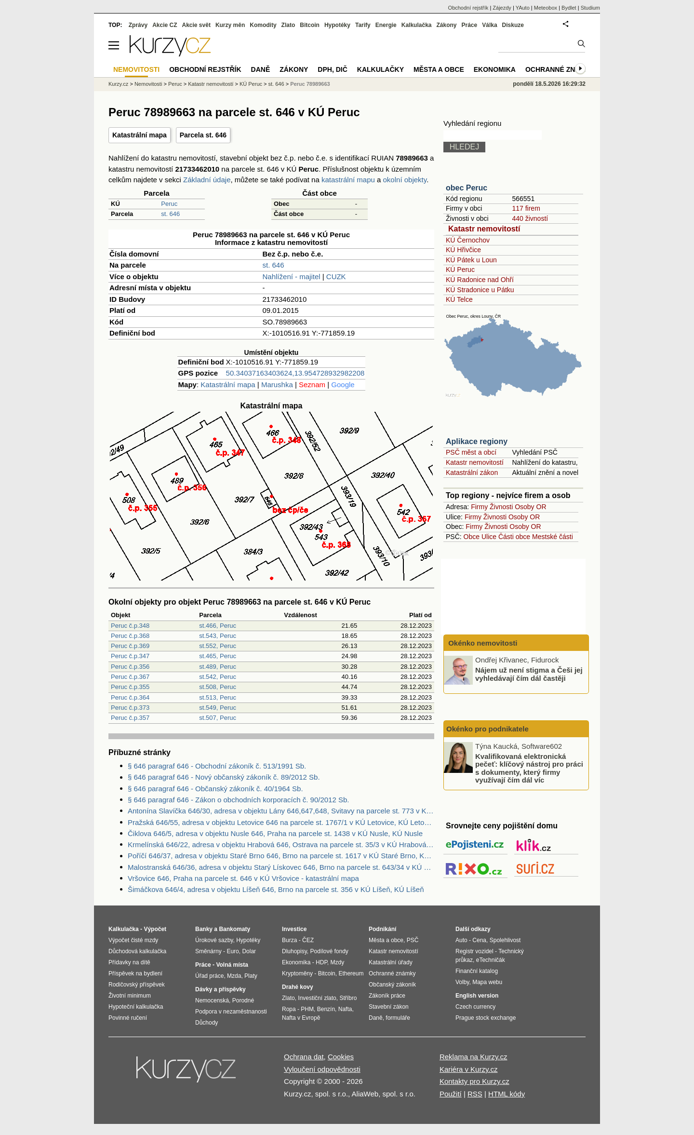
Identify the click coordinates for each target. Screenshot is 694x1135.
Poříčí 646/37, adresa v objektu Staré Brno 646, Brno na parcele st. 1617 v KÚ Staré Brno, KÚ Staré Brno (281, 855)
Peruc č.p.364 (130, 697)
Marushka (277, 384)
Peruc (169, 203)
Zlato (288, 25)
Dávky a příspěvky (220, 989)
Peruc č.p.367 (130, 676)
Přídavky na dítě (129, 962)
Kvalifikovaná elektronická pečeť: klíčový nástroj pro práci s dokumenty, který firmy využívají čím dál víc (529, 768)
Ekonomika (495, 69)
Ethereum (350, 973)
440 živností (530, 218)
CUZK (336, 276)
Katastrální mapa (139, 135)
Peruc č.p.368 (130, 635)
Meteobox (545, 8)
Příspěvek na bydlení (135, 973)
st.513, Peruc (217, 697)
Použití (451, 1094)
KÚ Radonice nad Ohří (480, 280)
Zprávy (138, 25)
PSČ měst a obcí (471, 452)
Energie (386, 25)
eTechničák (490, 960)
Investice (294, 929)
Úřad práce (209, 976)
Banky (204, 929)
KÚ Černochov (468, 240)
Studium (590, 8)
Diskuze (513, 25)
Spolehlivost (505, 940)
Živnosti (501, 507)
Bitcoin (310, 25)
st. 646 (170, 213)
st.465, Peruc (217, 656)
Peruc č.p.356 (130, 666)
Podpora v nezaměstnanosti (231, 1011)
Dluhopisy (294, 951)
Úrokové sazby (214, 940)
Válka (489, 25)
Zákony (446, 25)
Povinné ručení (127, 1017)
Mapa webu (487, 982)
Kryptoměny (297, 973)
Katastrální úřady (391, 962)
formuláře (398, 1017)
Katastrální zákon (472, 472)
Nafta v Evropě (301, 1017)
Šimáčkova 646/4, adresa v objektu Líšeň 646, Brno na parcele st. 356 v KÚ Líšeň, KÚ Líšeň (276, 889)
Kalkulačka (416, 25)
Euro (233, 951)
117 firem (526, 208)
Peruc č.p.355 (130, 686)
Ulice (488, 536)
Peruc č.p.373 (130, 707)
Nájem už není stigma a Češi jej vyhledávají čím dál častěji (529, 674)
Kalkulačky (380, 69)
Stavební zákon (389, 1006)
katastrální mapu (348, 180)
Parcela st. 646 (203, 135)
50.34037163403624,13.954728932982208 (295, 373)
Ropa (289, 1009)
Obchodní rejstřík (468, 8)
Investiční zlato (317, 998)
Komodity (263, 25)
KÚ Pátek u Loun (471, 260)
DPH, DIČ (332, 69)
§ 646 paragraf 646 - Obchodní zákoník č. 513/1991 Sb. (217, 766)
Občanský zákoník (392, 984)
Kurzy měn (230, 25)
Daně (260, 69)
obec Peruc (466, 188)
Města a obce (439, 69)
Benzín (326, 1009)
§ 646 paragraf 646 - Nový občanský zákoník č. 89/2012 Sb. (224, 777)
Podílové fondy (329, 951)
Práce (470, 25)
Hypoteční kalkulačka (135, 1006)
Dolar (249, 951)
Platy (250, 976)
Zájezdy (502, 8)
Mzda (234, 976)
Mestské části (552, 536)
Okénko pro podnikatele (487, 729)
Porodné (243, 1000)
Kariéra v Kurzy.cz (469, 1069)
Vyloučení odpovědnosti (322, 1069)
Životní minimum (129, 995)
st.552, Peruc (217, 645)
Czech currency (475, 1006)
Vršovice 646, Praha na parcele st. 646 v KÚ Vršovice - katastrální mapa (243, 878)
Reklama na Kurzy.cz (473, 1057)
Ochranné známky (560, 69)
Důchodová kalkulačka (137, 951)
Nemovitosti (148, 84)
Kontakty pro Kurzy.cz (474, 1081)
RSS (474, 1094)
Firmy (479, 507)
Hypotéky (337, 25)
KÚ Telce (459, 299)
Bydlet (568, 8)
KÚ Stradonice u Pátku (480, 290)
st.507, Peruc (217, 717)
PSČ (413, 940)
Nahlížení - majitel (291, 276)
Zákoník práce (387, 995)
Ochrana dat (304, 1057)
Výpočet (155, 929)
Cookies (341, 1057)
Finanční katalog (476, 971)
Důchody (206, 1022)
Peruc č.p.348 (130, 625)
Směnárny (208, 951)
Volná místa (232, 964)
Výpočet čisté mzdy (133, 940)
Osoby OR (530, 507)
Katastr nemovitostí (484, 229)
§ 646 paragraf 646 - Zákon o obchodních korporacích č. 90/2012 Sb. (238, 800)
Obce (472, 536)
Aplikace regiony (476, 441)
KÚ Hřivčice (463, 250)
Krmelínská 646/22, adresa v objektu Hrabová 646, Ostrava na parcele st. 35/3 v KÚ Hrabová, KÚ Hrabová (281, 844)
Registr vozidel (474, 951)
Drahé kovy (297, 987)
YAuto (523, 8)
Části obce (514, 536)
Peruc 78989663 (310, 84)
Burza (289, 940)
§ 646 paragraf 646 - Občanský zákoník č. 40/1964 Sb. (215, 788)
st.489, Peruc (217, 666)
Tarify (363, 25)
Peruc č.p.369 (130, 645)
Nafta (345, 1009)
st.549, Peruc (217, 707)
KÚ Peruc (460, 269)
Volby (462, 982)
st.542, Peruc (217, 676)
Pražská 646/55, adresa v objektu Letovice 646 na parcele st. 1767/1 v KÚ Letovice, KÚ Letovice (281, 822)
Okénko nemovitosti (482, 643)
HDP (321, 962)
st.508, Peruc (217, 686)
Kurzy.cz (118, 84)
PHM (307, 1009)
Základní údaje (206, 180)
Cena (479, 940)
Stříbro (348, 998)
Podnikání (382, 929)
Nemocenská (212, 1000)
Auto (461, 940)
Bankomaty (234, 929)
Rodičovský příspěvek (136, 984)
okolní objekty (405, 180)
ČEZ (308, 940)
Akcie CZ (164, 25)
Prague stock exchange (485, 1017)
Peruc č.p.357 (130, 717)
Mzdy (338, 962)
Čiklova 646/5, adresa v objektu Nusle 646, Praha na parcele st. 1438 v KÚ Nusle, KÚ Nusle (275, 833)
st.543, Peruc (217, 635)
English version (476, 995)
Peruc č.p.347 (130, 656)
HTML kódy (506, 1094)
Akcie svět (196, 25)
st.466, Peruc (217, 625)
